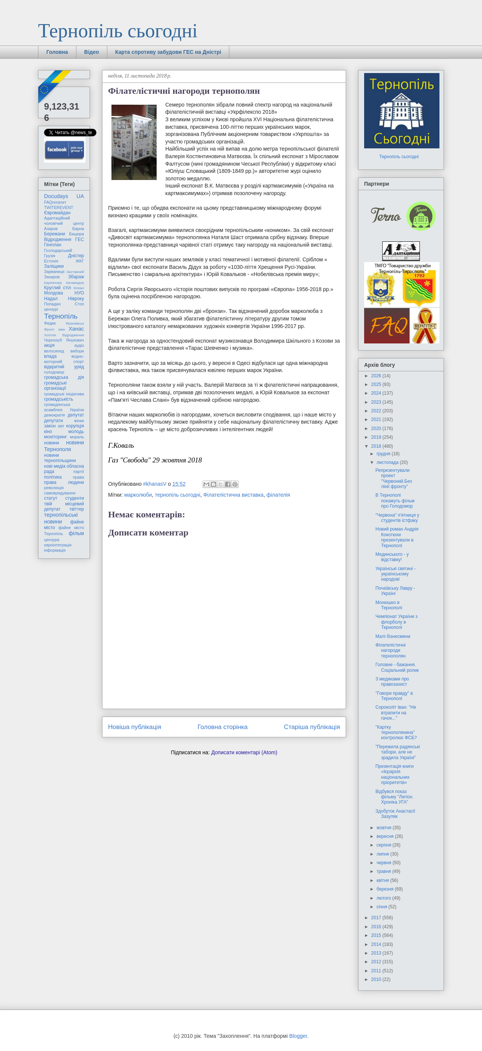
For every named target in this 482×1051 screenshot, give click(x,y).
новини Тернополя (64, 445)
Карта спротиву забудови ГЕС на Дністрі (168, 52)
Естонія (51, 261)
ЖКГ (80, 261)
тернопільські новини (61, 518)
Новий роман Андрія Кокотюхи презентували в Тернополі (396, 537)
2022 (377, 410)
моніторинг (55, 436)
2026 (377, 375)
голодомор (54, 372)
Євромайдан (57, 212)
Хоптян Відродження (64, 335)
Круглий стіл (57, 287)
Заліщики (54, 266)
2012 (377, 961)
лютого (384, 898)
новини (51, 442)
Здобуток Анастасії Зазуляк (395, 813)
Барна (78, 228)
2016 (377, 926)
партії (78, 471)
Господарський (58, 250)
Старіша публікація (312, 727)
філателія (278, 495)
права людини (64, 482)
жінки (79, 420)
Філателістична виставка (233, 495)
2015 (377, 935)
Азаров (51, 228)
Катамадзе (75, 283)
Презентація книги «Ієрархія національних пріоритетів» (394, 774)
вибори (77, 351)
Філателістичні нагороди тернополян (390, 650)
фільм (76, 533)
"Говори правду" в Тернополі (394, 696)
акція (49, 345)
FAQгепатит (55, 202)
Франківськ (75, 323)
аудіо (79, 345)
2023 (377, 402)
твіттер (76, 509)
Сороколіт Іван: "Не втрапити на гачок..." (395, 713)
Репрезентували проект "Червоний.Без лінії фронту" (393, 478)
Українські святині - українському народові (395, 574)
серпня (384, 845)
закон (50, 426)
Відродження (57, 239)
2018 (377, 446)
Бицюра (76, 234)
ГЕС (79, 239)
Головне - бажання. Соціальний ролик (397, 667)
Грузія (49, 255)
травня (384, 871)
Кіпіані (78, 288)
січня (382, 906)
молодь (76, 431)
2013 (377, 953)
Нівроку (76, 298)
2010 (377, 979)
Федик (50, 323)
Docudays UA (64, 196)
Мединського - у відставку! (392, 557)
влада (50, 356)
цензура (51, 539)
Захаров (52, 277)
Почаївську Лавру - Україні (395, 591)
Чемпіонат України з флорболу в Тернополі (396, 622)
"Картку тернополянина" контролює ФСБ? (396, 733)
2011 (377, 970)
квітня (383, 880)
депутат (76, 415)
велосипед (54, 351)
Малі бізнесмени (392, 636)
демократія (54, 415)
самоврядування (59, 493)
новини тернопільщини (60, 458)
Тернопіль (61, 316)
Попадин (52, 304)
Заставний (75, 272)
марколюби (138, 495)
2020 (377, 428)
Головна (57, 52)
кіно (48, 431)
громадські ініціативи (64, 394)
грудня (384, 453)
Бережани (54, 233)
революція (54, 487)
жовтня (385, 827)
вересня (386, 836)
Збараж (76, 276)
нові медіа (55, 466)
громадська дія (64, 377)
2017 (377, 917)
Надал (51, 298)
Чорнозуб (53, 340)
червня (384, 862)
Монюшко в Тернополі (388, 605)
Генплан (52, 244)
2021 (377, 419)
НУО (79, 293)
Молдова (53, 293)
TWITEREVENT (58, 207)
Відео (91, 52)
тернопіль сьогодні (177, 495)
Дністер (76, 255)
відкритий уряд (64, 366)
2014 (377, 944)
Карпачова (53, 283)
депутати (53, 420)
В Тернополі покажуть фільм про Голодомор (395, 501)
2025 (377, 384)
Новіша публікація (134, 727)
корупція (75, 426)
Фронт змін (54, 329)
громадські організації (55, 385)
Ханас (76, 329)
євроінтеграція (58, 545)
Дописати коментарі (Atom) (244, 752)
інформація (55, 550)
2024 (377, 393)
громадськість (58, 399)
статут (50, 498)
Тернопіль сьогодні (118, 30)
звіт (61, 426)
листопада (388, 462)
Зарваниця (54, 271)
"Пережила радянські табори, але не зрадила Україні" (397, 752)
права (78, 477)
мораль (77, 437)
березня (386, 889)
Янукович (75, 340)
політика (53, 477)
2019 (377, 437)
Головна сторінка (223, 727)
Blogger (298, 1036)
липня (383, 854)
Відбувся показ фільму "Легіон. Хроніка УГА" (394, 797)
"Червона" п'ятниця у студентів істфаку (397, 518)
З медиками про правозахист (392, 681)
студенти (74, 498)
